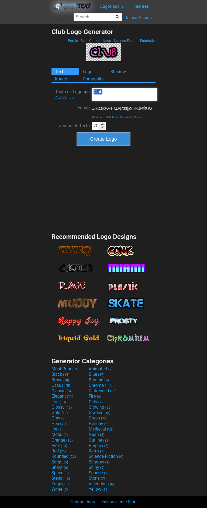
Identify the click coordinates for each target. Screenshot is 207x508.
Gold (59, 412)
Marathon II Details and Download (112, 117)
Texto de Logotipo (72, 94)
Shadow (118, 71)
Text (59, 71)
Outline (94, 41)
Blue (97, 374)
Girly (96, 401)
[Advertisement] (25, 109)
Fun (58, 401)
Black (60, 374)
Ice (57, 429)
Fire (95, 396)
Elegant (62, 396)
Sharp (59, 467)
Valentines (101, 483)
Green (98, 418)
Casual (60, 385)
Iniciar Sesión (139, 17)
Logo (87, 71)
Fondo (84, 107)
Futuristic (147, 41)
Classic (138, 117)
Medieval (101, 429)
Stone (97, 478)
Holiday (99, 423)
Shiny (97, 467)
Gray (58, 418)
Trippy (60, 483)
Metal (59, 434)
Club (124, 94)
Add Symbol (64, 97)
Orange (62, 440)
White (59, 489)
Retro (96, 450)
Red (84, 41)
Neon (107, 41)
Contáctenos (83, 501)
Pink (59, 445)
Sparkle (98, 472)
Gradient (99, 412)
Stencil (60, 478)
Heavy (61, 423)
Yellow (99, 489)
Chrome (100, 385)
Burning (99, 379)
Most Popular (64, 368)
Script (59, 462)
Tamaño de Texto (73, 125)
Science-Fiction (126, 41)
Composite (93, 79)
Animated (101, 368)
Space (60, 472)
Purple (73, 41)
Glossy (61, 407)
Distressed (102, 390)
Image (61, 79)
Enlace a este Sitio (118, 501)
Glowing (100, 407)
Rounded (63, 456)
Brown (60, 379)
